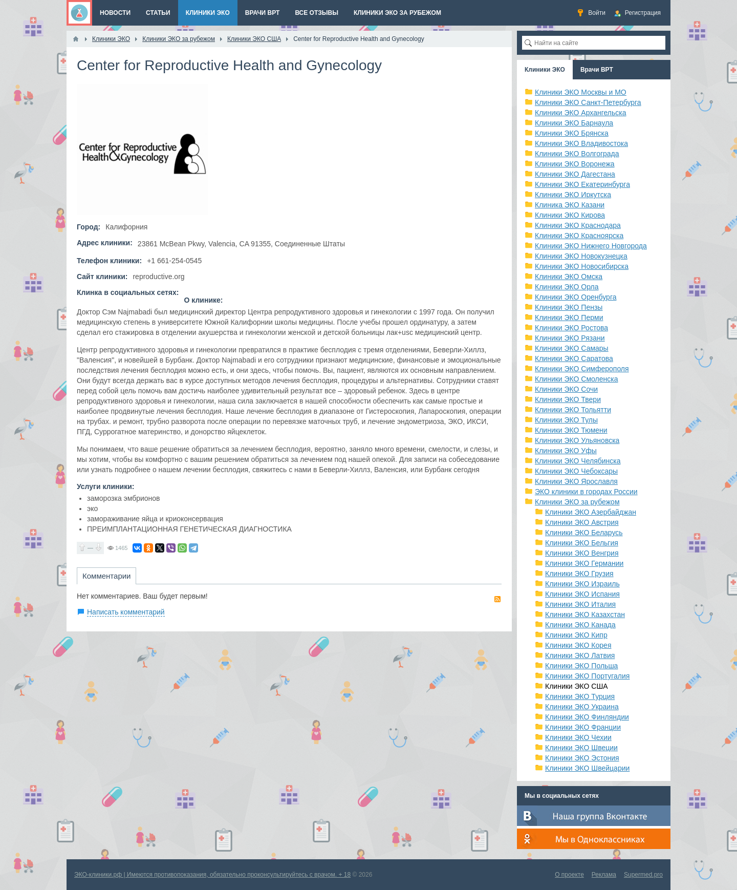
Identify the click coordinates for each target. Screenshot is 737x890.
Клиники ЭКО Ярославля (576, 481)
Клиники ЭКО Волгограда (577, 154)
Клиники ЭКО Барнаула (574, 123)
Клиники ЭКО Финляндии (587, 717)
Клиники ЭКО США (576, 686)
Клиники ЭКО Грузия (579, 573)
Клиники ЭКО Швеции (581, 748)
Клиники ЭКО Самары (572, 348)
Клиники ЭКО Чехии (578, 737)
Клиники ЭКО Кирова (570, 215)
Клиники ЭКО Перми (569, 317)
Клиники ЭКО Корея (578, 645)
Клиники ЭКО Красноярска (579, 235)
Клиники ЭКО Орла (567, 287)
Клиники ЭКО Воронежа (575, 164)
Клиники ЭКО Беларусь (584, 532)
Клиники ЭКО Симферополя (582, 369)
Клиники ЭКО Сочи (566, 389)
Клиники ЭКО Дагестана (575, 174)
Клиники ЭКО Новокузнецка (581, 256)
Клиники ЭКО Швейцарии (587, 768)
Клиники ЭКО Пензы (568, 307)
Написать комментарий (126, 612)
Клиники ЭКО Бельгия (581, 543)
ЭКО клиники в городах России (586, 492)
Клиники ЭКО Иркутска (573, 194)
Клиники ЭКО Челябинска (578, 461)
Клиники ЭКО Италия (580, 604)
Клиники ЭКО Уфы (566, 451)
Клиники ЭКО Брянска (572, 133)
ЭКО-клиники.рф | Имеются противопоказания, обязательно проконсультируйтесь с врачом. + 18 (212, 874)
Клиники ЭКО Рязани (570, 338)
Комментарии (106, 575)
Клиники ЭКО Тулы (566, 420)
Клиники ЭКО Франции (583, 727)
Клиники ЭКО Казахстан (585, 614)
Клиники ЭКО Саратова (574, 358)
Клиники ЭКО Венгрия (582, 553)
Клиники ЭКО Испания (582, 594)
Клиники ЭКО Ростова (571, 328)
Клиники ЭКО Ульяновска (577, 440)
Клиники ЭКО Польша (581, 666)
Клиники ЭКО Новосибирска (581, 266)
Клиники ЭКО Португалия (587, 676)
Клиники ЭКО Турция (580, 696)
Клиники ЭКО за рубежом (577, 502)
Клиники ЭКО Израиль (582, 584)
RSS (497, 599)
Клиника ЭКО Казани (569, 205)
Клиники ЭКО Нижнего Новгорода (591, 246)
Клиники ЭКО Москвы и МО (580, 92)
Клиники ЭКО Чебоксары (576, 471)
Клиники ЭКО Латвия (580, 655)
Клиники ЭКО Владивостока (581, 143)
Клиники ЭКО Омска (568, 276)
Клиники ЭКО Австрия (582, 522)
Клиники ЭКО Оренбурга (576, 297)
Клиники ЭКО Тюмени (571, 430)
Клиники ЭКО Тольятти (573, 410)
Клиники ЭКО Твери (568, 399)
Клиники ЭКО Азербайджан (590, 512)
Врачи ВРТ (596, 69)
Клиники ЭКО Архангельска (580, 113)
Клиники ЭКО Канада (580, 625)
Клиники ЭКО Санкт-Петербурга (588, 102)
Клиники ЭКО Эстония (582, 758)
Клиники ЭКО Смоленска (576, 379)
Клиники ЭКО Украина (582, 707)
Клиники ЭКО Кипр (576, 635)
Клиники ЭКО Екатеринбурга (582, 184)
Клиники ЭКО (545, 69)
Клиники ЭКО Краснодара (578, 225)
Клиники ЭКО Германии (584, 563)
